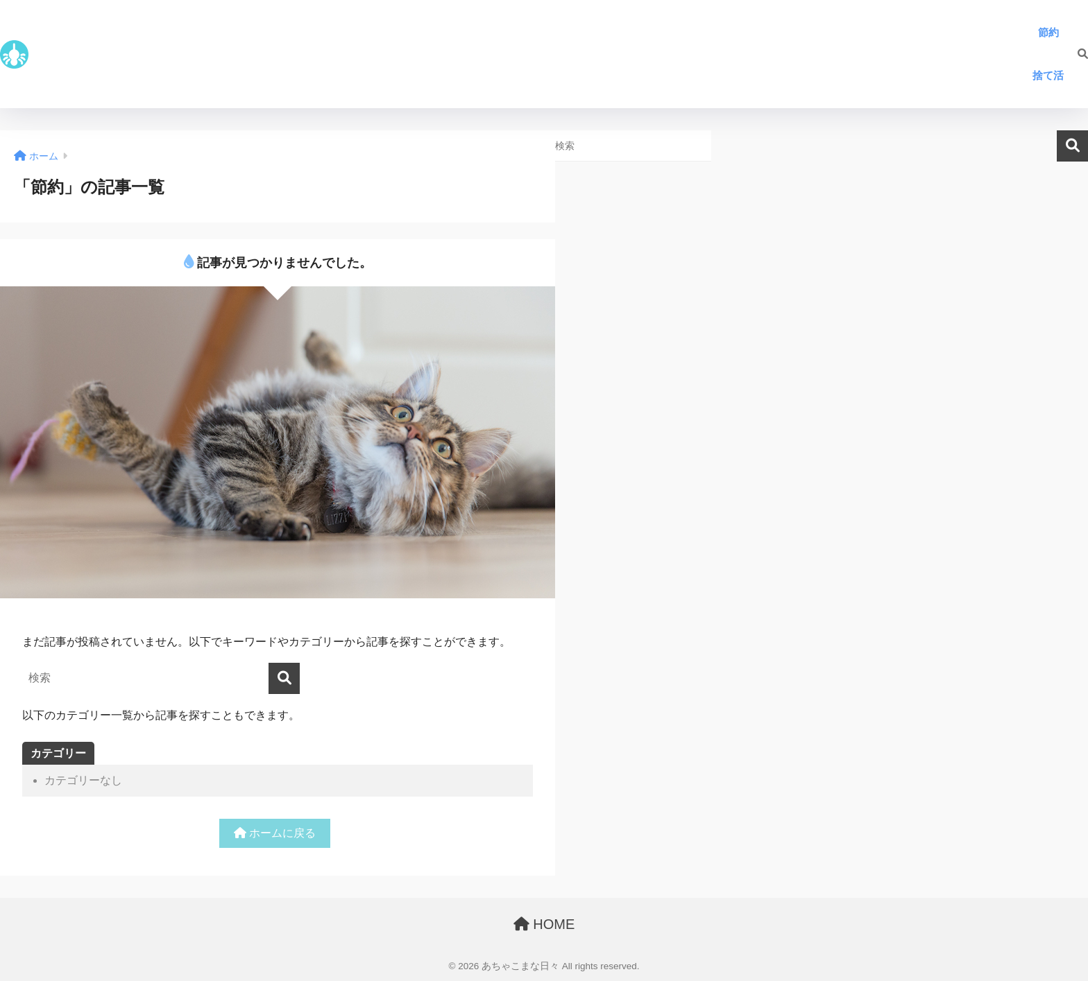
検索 (1072, 146)
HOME (544, 924)
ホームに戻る (275, 833)
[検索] (1076, 54)
